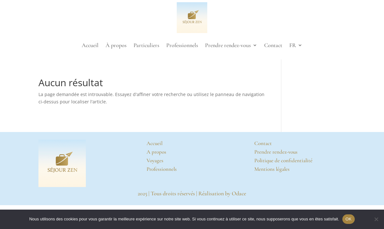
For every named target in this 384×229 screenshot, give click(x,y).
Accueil (90, 45)
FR (292, 45)
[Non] (376, 219)
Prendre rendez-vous (228, 45)
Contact (273, 45)
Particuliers (146, 45)
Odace (239, 193)
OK (349, 219)
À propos (116, 45)
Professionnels (182, 45)
